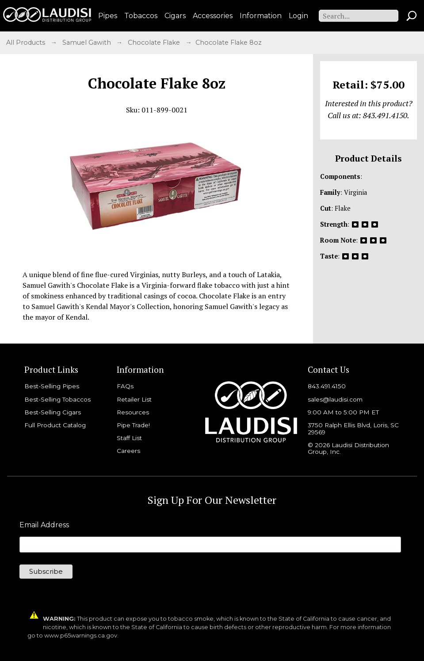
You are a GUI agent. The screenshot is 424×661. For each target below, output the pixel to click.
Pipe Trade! (133, 425)
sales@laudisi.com (335, 399)
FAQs (125, 386)
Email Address (44, 525)
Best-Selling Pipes (51, 386)
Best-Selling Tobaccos (57, 399)
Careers (128, 450)
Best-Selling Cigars (52, 412)
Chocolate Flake (155, 42)
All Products (26, 42)
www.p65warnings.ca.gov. (81, 635)
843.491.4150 (327, 386)
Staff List (129, 437)
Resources (133, 412)
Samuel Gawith (87, 42)
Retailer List (134, 399)
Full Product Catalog (55, 425)
